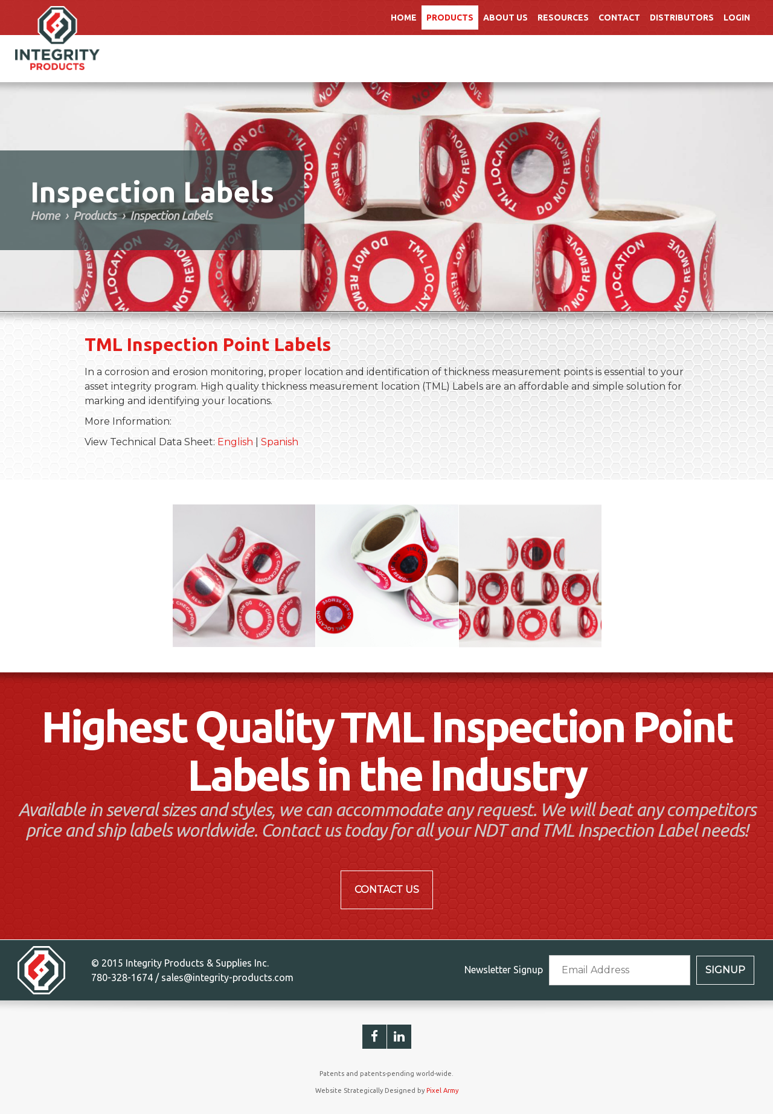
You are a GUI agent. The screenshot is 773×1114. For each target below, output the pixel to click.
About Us (505, 17)
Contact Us (386, 889)
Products (449, 17)
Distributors (682, 17)
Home (404, 17)
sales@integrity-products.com (227, 977)
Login (736, 17)
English (235, 442)
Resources (563, 17)
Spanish (279, 442)
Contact (619, 17)
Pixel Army (442, 1090)
